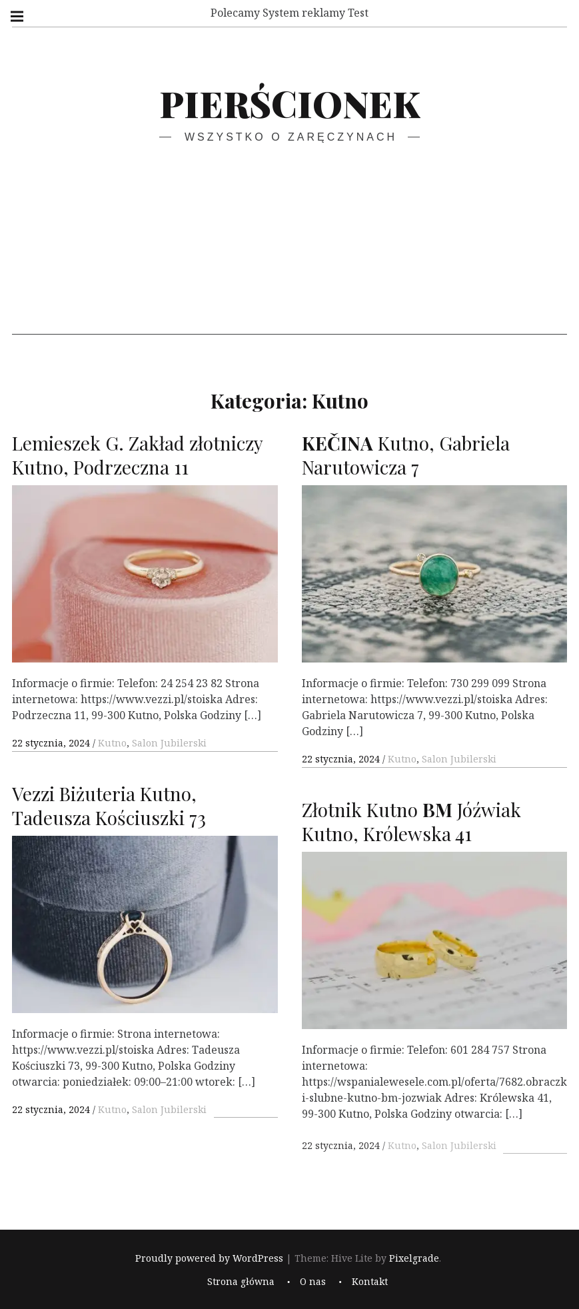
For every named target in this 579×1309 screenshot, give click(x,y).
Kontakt (370, 1281)
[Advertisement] (289, 241)
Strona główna (241, 1281)
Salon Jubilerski (169, 742)
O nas (313, 1281)
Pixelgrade (414, 1258)
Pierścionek (289, 103)
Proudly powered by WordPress (209, 1258)
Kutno (112, 742)
